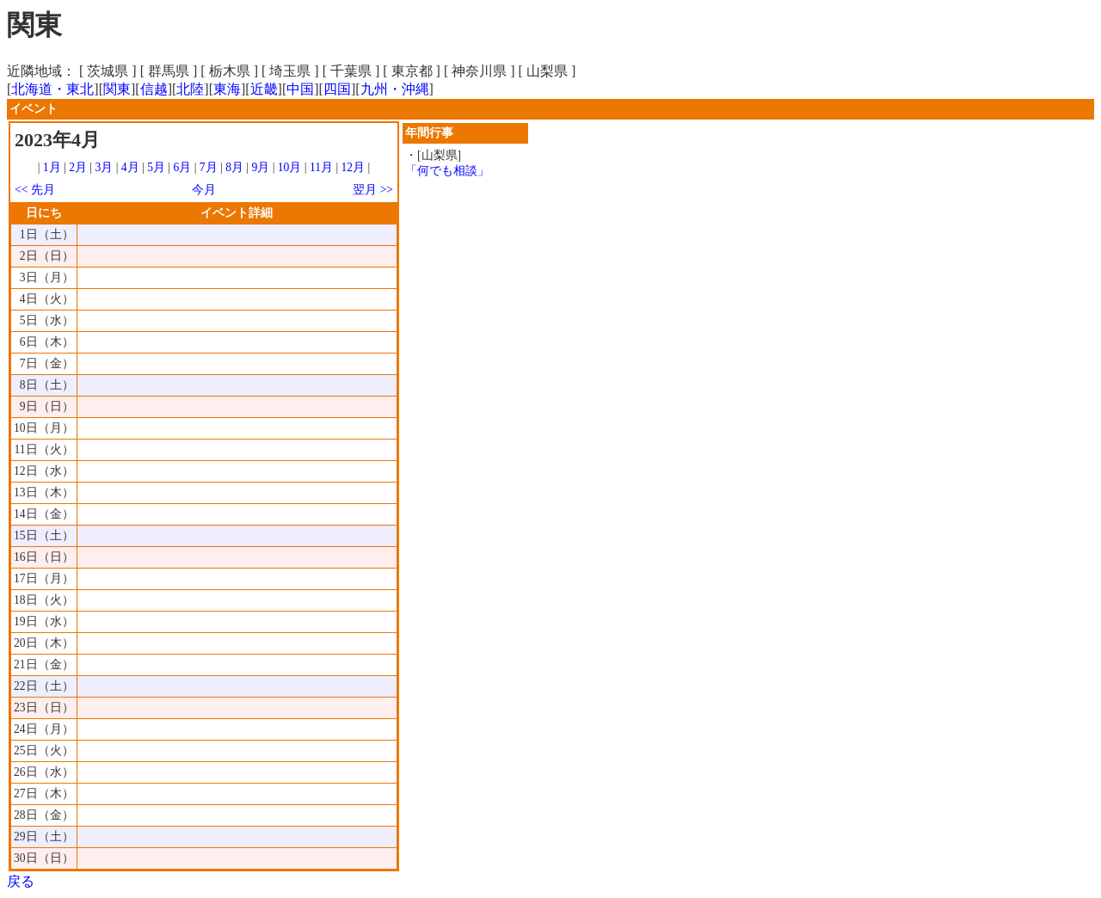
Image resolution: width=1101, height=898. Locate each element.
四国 (337, 89)
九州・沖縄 (394, 89)
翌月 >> (373, 189)
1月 (52, 167)
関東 (117, 89)
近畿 (264, 89)
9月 (260, 167)
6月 (182, 167)
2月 (78, 167)
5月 (156, 167)
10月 (290, 167)
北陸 (190, 89)
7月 (209, 167)
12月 (353, 167)
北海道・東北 (52, 89)
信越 (154, 89)
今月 (204, 189)
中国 (300, 89)
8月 (234, 167)
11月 (321, 167)
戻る (20, 881)
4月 (130, 167)
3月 (104, 167)
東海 (227, 89)
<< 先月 (35, 189)
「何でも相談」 (447, 170)
